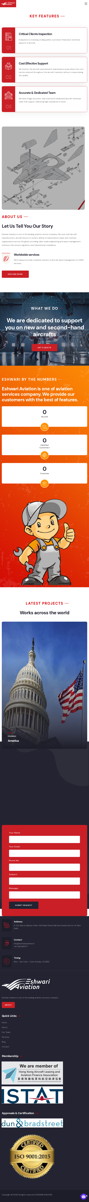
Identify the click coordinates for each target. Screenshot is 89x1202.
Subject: (13, 874)
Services (5, 1037)
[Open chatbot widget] (84, 1197)
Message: (13, 888)
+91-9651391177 (21, 946)
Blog (4, 1042)
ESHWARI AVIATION (44, 1194)
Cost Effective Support (33, 63)
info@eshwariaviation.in (24, 943)
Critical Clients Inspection (35, 34)
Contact (5, 1046)
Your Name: (14, 833)
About (4, 1027)
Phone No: (14, 860)
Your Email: (14, 846)
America (13, 741)
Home (4, 1022)
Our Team (6, 1032)
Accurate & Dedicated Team (37, 93)
